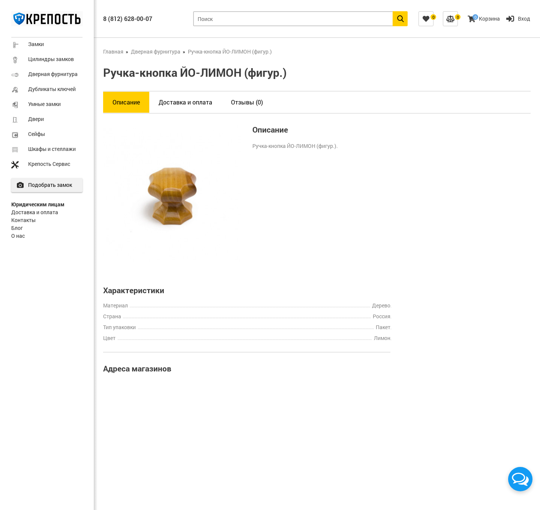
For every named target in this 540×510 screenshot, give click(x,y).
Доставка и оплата (34, 212)
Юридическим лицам (37, 204)
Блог (17, 227)
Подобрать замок (51, 184)
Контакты (23, 220)
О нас (18, 235)
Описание (126, 102)
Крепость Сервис (49, 163)
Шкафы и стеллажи (52, 148)
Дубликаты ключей (52, 88)
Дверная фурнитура (53, 74)
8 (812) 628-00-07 (127, 18)
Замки (36, 44)
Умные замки (44, 103)
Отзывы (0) (247, 102)
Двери (36, 118)
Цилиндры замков (51, 59)
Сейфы (36, 133)
